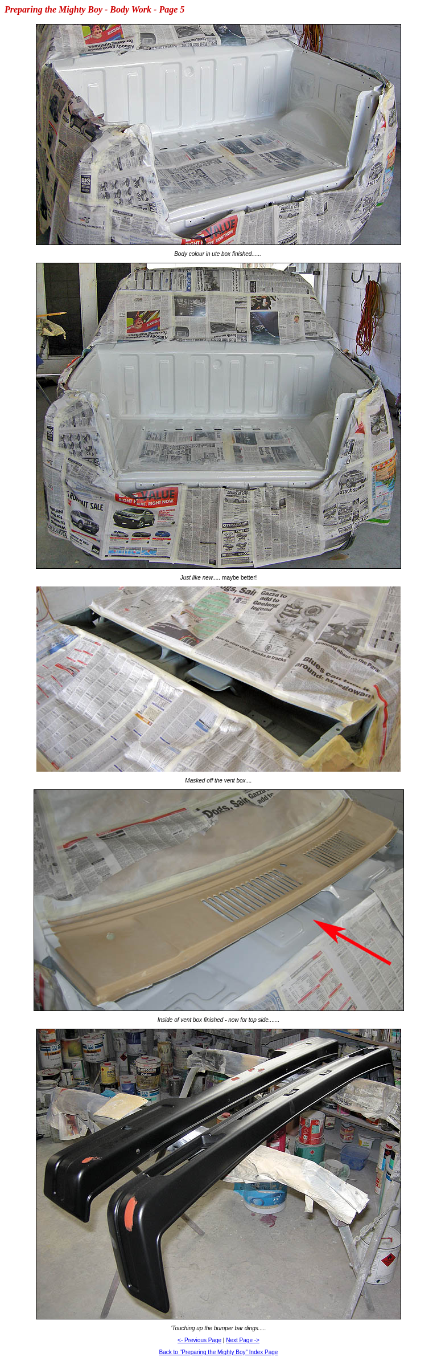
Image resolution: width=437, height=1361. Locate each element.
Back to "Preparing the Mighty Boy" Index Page (218, 1352)
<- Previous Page (199, 1340)
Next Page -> (242, 1340)
